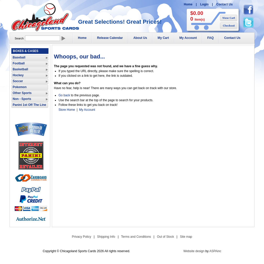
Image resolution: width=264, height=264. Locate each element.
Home (188, 4)
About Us (140, 38)
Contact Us (224, 4)
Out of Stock (165, 237)
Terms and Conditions (136, 237)
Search (19, 38)
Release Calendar (110, 38)
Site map (186, 237)
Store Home (67, 110)
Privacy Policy (81, 237)
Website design (193, 251)
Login (204, 4)
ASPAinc (215, 251)
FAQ (210, 38)
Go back (64, 95)
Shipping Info (106, 237)
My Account (188, 38)
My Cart (163, 38)
